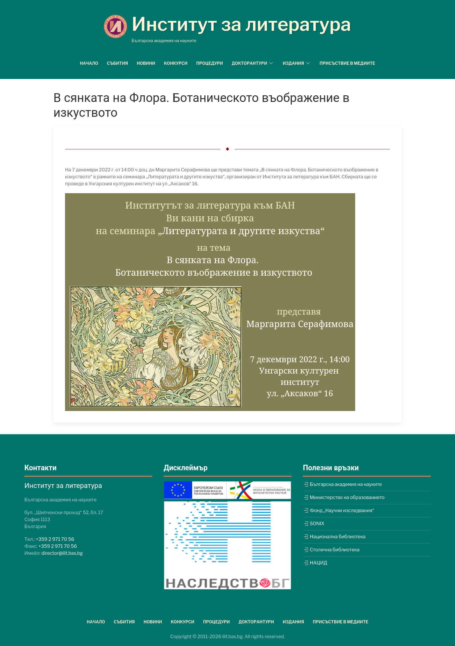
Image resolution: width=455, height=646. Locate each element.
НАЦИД (315, 563)
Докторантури (256, 621)
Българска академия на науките (342, 484)
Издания (293, 621)
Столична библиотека (331, 549)
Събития (117, 63)
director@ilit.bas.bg (62, 553)
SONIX (313, 523)
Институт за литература (241, 24)
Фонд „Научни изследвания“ (338, 510)
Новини (146, 63)
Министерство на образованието (343, 497)
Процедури (209, 63)
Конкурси (175, 63)
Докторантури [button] (253, 63)
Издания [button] (297, 63)
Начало (89, 63)
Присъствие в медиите (347, 63)
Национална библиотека (334, 536)
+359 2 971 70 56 (55, 539)
